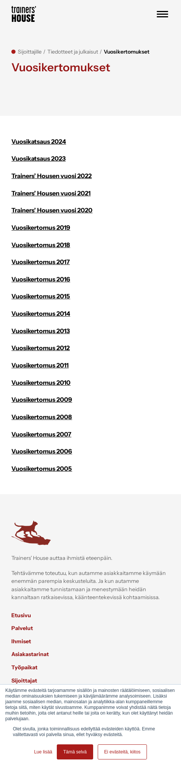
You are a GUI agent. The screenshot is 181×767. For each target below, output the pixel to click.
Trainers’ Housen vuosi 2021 (50, 193)
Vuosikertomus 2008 (41, 417)
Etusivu (21, 615)
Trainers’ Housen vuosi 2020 (51, 210)
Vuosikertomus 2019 (40, 227)
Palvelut (22, 628)
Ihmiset (21, 641)
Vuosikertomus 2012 (40, 348)
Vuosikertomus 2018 (40, 245)
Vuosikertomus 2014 (40, 313)
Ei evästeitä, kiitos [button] (122, 752)
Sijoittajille (30, 51)
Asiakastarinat (30, 654)
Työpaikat (24, 667)
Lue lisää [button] (43, 752)
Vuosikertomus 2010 (40, 382)
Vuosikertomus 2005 (41, 468)
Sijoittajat (24, 680)
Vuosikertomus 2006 (41, 451)
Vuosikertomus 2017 (40, 262)
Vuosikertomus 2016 (40, 279)
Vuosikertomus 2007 (41, 434)
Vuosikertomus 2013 (40, 331)
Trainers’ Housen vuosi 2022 (51, 176)
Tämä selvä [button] (75, 752)
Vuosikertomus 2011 (40, 365)
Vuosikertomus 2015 (40, 296)
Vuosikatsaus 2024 (38, 141)
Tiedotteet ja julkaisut (72, 51)
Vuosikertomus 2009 (41, 399)
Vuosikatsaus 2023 (38, 158)
